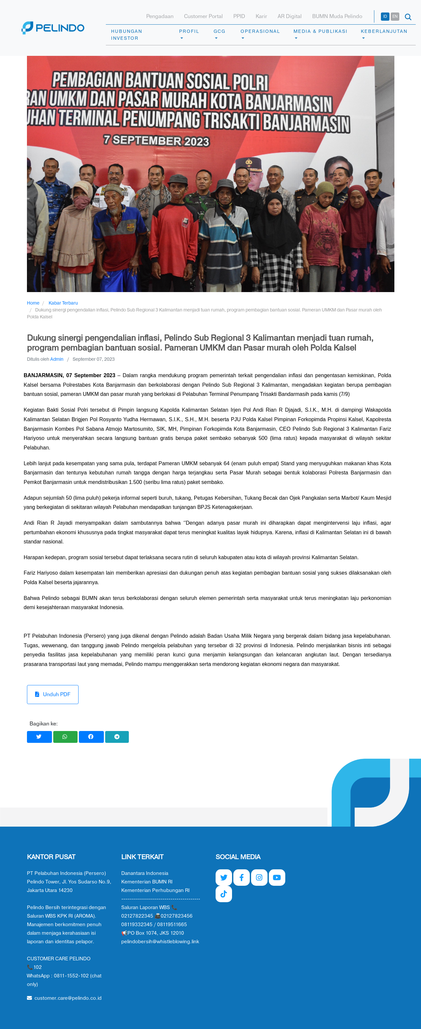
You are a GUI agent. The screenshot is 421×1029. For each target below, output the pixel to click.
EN (395, 16)
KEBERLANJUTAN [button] (384, 31)
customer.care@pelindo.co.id (64, 998)
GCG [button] (219, 31)
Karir (261, 16)
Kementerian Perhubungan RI (155, 890)
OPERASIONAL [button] (260, 31)
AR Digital (290, 16)
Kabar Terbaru (63, 303)
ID (385, 16)
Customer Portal (203, 16)
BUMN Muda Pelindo (337, 16)
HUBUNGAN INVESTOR (126, 35)
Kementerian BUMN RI (147, 882)
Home (33, 303)
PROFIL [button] (189, 31)
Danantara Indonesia (144, 873)
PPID (239, 16)
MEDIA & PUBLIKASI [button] (320, 31)
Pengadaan (160, 16)
